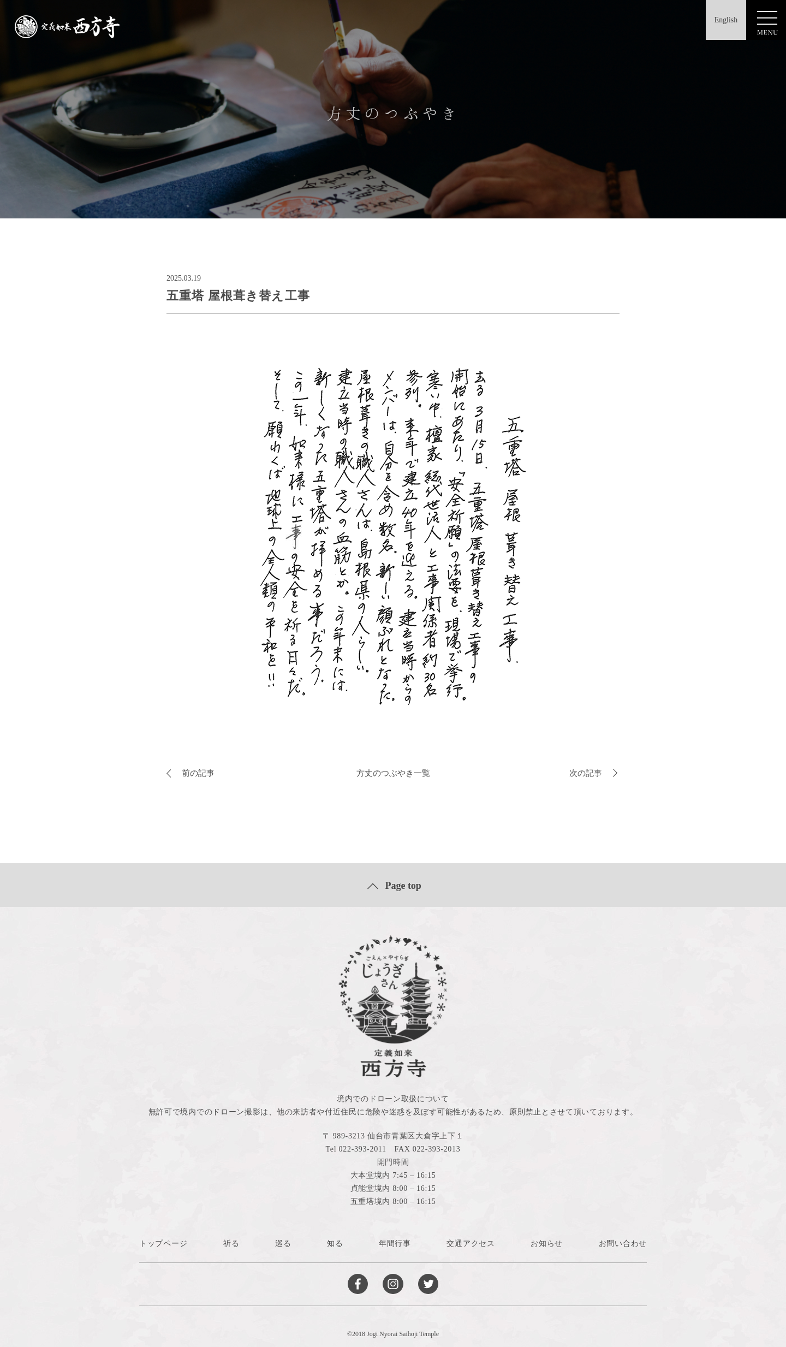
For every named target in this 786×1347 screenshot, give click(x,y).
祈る (231, 1243)
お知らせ (547, 1243)
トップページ (163, 1243)
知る (335, 1243)
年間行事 (395, 1243)
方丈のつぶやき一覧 (393, 773)
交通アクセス (470, 1243)
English (720, 21)
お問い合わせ (623, 1243)
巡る (283, 1243)
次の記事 (594, 773)
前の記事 (191, 773)
